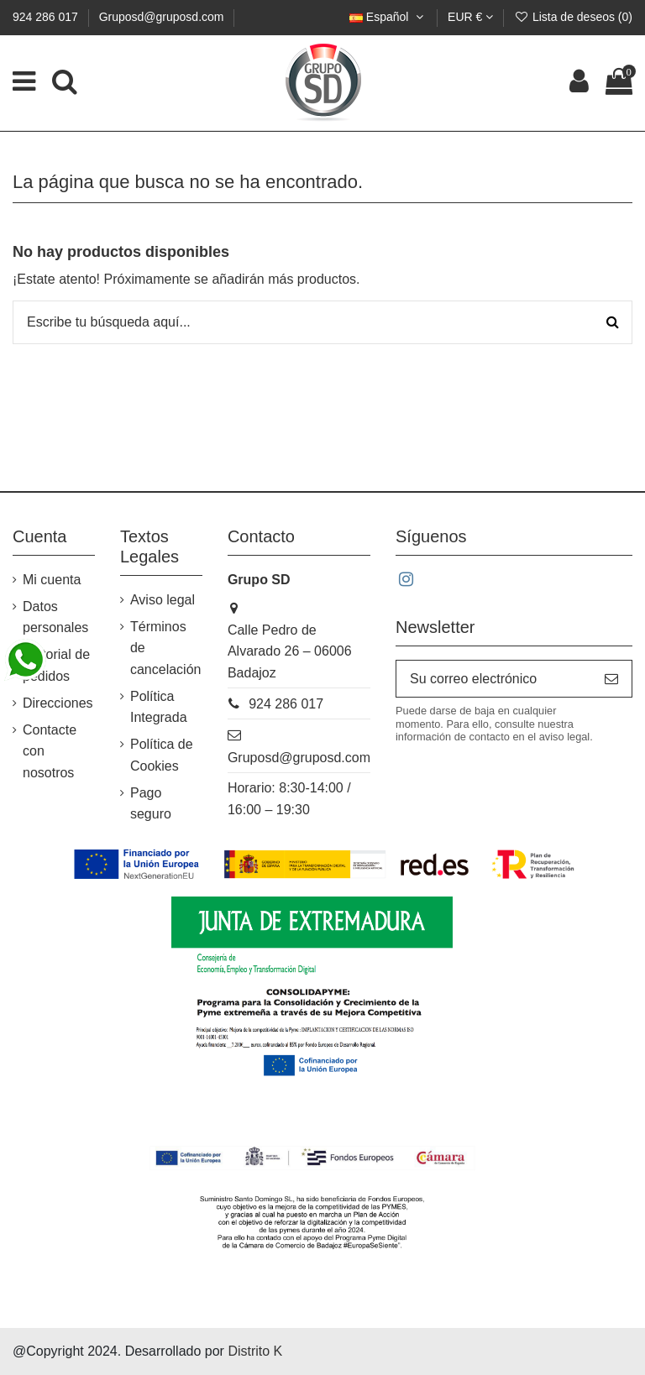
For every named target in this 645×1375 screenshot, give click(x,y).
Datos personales (55, 617)
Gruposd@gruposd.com (161, 17)
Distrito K (255, 1351)
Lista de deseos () (573, 17)
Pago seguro (150, 804)
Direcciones (58, 703)
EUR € (470, 17)
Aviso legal (162, 600)
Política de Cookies (161, 755)
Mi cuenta (52, 579)
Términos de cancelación (166, 648)
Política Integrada (158, 707)
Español (388, 17)
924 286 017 (47, 17)
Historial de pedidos (56, 665)
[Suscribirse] (611, 679)
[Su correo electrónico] (493, 679)
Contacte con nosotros (49, 751)
